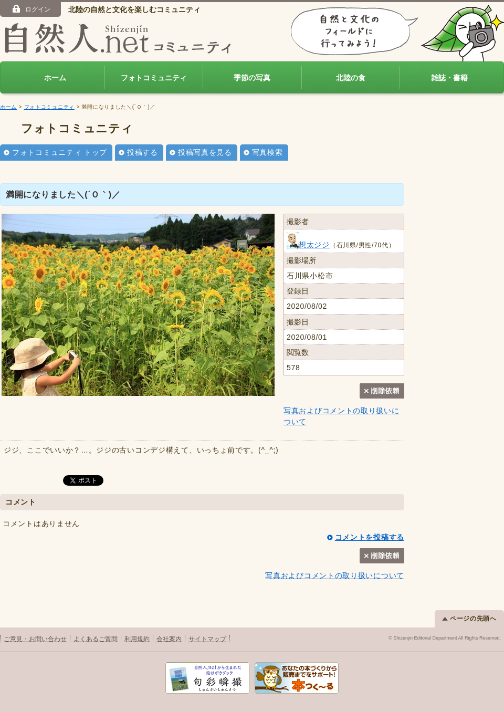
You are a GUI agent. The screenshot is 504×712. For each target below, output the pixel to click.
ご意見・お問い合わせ (35, 639)
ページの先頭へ (469, 618)
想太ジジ (308, 244)
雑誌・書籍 (449, 78)
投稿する (142, 152)
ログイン (30, 9)
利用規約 (137, 639)
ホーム (55, 78)
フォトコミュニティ (154, 78)
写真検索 (267, 152)
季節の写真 (252, 78)
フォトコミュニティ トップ (59, 152)
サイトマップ (207, 639)
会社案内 (169, 639)
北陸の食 (350, 78)
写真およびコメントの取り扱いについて (334, 575)
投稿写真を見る (205, 152)
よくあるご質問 (96, 639)
